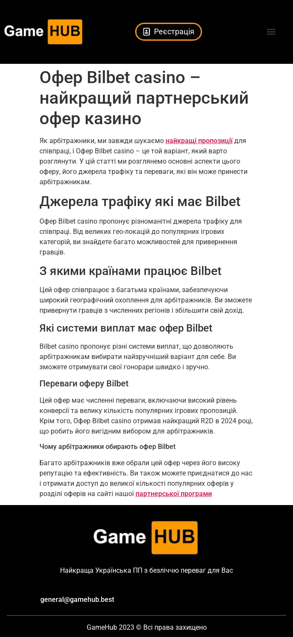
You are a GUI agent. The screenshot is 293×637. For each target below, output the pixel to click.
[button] (271, 32)
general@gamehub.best (77, 599)
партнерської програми (174, 494)
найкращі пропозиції (199, 141)
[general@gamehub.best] (32, 600)
